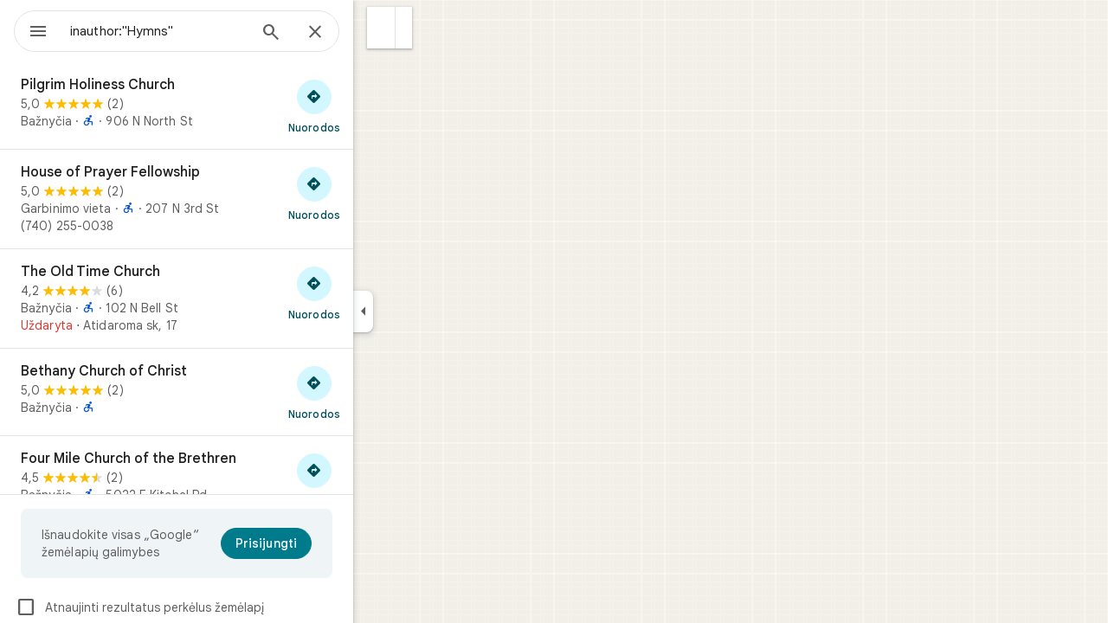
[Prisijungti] (328, 543)
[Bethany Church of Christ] (239, 392)
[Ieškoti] (333, 33)
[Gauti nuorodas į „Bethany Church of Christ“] (376, 392)
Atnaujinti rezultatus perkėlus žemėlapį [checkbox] (202, 607)
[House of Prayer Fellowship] (239, 199)
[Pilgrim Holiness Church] (239, 105)
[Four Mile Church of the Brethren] (239, 485)
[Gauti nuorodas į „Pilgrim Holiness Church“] (376, 105)
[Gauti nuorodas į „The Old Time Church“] (376, 292)
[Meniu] (31, 29)
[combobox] (203, 31)
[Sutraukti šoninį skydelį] (425, 311)
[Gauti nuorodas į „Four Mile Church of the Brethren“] (376, 479)
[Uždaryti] (377, 33)
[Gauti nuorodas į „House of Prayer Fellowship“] (376, 193)
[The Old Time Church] (239, 298)
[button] (443, 27)
